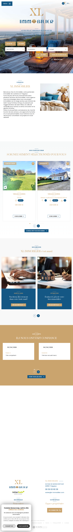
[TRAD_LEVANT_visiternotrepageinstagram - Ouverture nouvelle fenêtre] (18, 509)
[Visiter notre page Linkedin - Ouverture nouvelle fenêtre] (22, 509)
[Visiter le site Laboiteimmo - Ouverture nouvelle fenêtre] (39, 527)
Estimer (21, 44)
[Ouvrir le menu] (6, 3)
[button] (38, 225)
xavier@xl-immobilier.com (54, 492)
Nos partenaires (24, 523)
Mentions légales (37, 523)
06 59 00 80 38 (51, 489)
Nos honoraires (12, 523)
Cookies (66, 523)
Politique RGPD (57, 523)
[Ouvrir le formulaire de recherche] (41, 55)
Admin (47, 523)
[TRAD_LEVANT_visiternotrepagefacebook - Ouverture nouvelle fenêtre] (13, 509)
